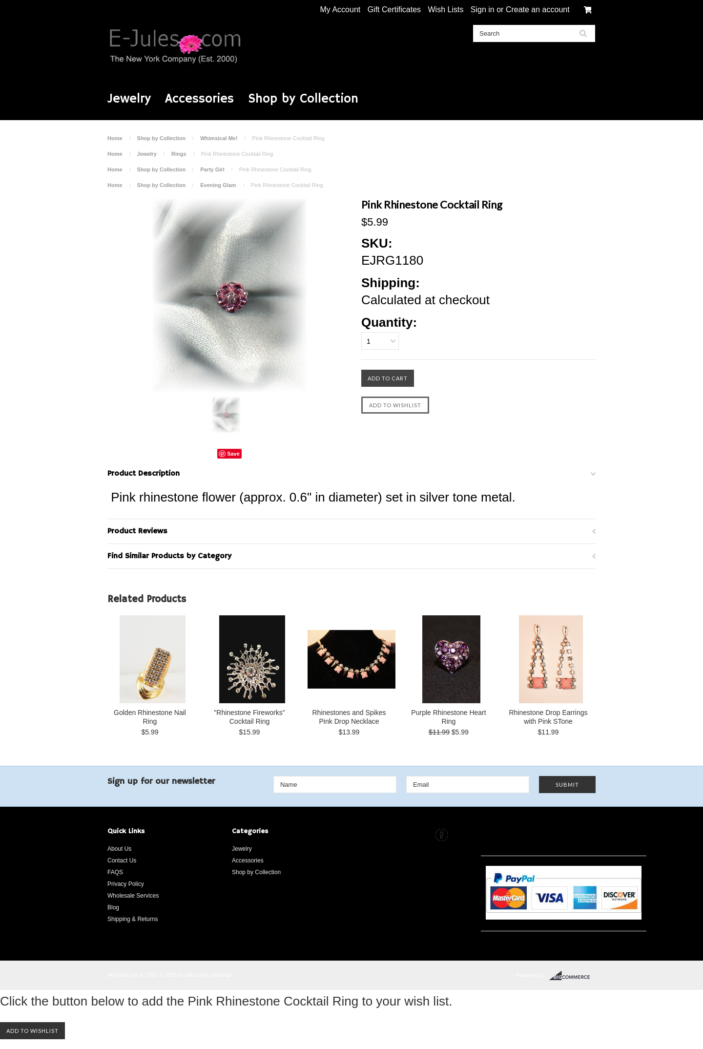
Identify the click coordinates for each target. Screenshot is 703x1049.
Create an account (538, 9)
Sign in (483, 9)
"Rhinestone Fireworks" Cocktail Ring (249, 717)
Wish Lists (445, 9)
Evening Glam (218, 185)
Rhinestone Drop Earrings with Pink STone (548, 717)
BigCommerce (572, 975)
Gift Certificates (394, 9)
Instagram (460, 835)
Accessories (199, 99)
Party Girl (212, 169)
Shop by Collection (303, 99)
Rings (178, 154)
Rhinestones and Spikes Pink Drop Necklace (349, 717)
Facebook (441, 835)
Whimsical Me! (218, 138)
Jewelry (129, 99)
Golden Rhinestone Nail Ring (150, 717)
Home (115, 138)
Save (233, 454)
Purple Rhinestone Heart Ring (448, 717)
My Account (340, 9)
